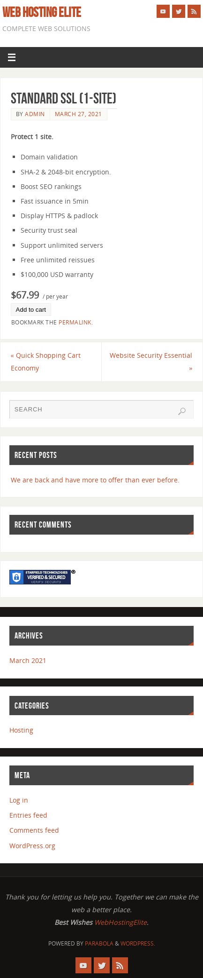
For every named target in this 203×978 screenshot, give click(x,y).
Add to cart (31, 309)
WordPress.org (32, 845)
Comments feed (34, 830)
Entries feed (28, 815)
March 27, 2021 (78, 114)
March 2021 (27, 660)
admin (35, 114)
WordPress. (137, 943)
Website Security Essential (151, 361)
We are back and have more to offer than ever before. (95, 479)
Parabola (99, 943)
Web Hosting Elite (41, 12)
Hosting (21, 730)
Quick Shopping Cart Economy (46, 361)
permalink (75, 322)
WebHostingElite (120, 922)
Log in (18, 800)
